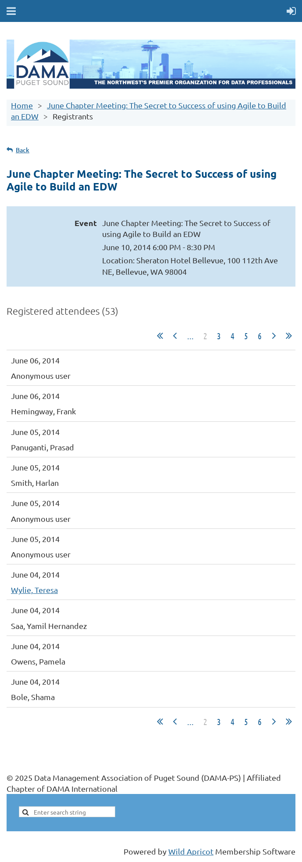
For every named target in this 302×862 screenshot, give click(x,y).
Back (22, 150)
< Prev (175, 335)
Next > (274, 335)
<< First (160, 335)
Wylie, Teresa (34, 589)
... (190, 335)
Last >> (288, 335)
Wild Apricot (190, 851)
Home (22, 105)
